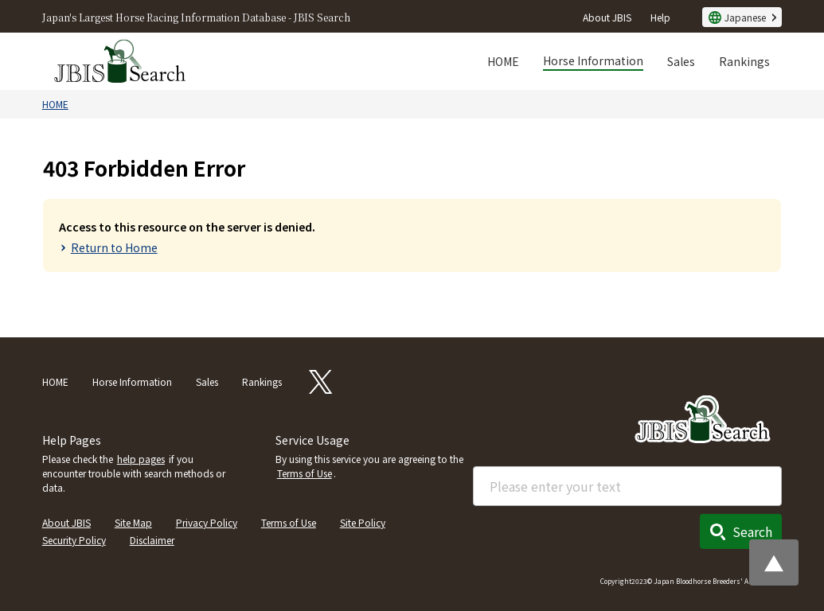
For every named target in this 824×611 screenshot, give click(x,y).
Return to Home (114, 247)
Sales (681, 61)
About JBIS (607, 17)
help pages (141, 458)
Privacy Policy (206, 522)
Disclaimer (152, 540)
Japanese (745, 17)
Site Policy (362, 522)
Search (752, 531)
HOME (503, 61)
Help (660, 17)
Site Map (133, 522)
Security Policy (74, 540)
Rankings (744, 61)
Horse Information (593, 60)
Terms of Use (304, 473)
